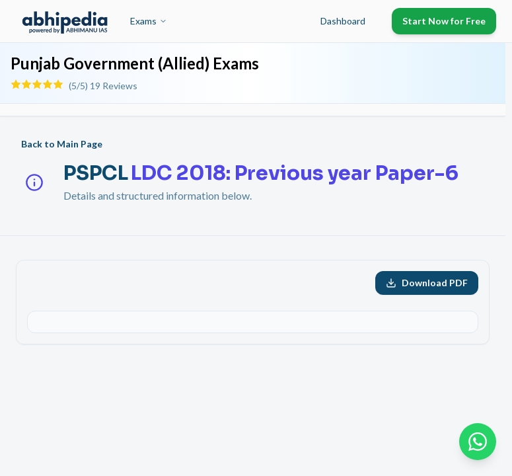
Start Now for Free (444, 20)
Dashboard (342, 20)
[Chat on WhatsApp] (477, 441)
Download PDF (427, 282)
